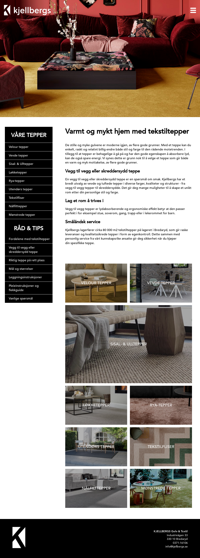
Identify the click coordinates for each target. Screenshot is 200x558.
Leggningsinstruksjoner (25, 277)
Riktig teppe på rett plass (27, 260)
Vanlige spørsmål (21, 298)
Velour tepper (19, 147)
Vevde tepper (18, 155)
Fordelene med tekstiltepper (29, 239)
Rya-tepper (17, 181)
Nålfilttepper (18, 206)
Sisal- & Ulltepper (21, 164)
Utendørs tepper (21, 189)
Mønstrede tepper (22, 215)
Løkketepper (18, 172)
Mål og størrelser (21, 269)
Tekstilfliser (16, 198)
